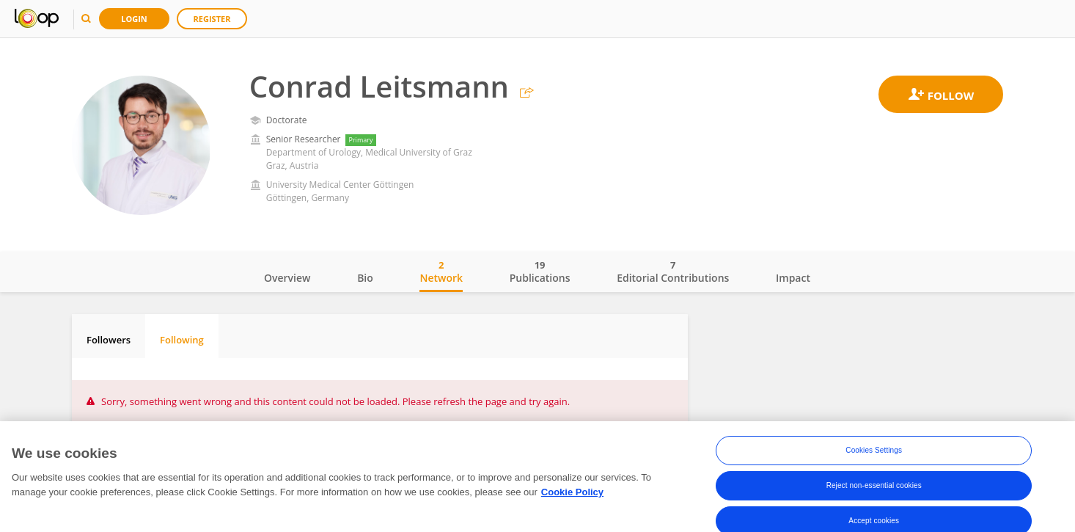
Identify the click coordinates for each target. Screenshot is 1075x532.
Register (212, 18)
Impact (793, 278)
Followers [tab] (109, 339)
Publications (540, 271)
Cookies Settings (873, 453)
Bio (365, 278)
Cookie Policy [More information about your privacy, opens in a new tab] (572, 494)
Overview (287, 278)
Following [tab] (182, 339)
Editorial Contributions (673, 271)
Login (134, 18)
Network (441, 271)
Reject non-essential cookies (874, 488)
